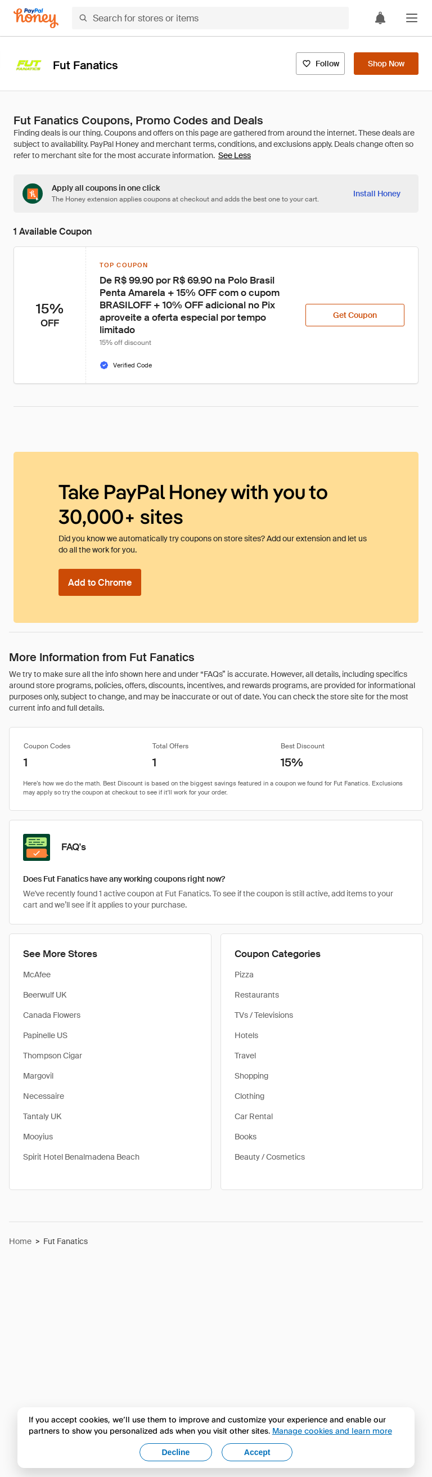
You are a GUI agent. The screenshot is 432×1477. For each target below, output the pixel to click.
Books (245, 1137)
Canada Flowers (51, 1015)
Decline (176, 1452)
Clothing (249, 1096)
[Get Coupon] (354, 315)
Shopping (251, 1076)
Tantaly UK (42, 1116)
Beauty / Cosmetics (270, 1157)
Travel (245, 1055)
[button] (411, 18)
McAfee (37, 974)
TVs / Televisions (264, 1015)
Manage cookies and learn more (332, 1430)
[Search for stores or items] (210, 18)
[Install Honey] (376, 193)
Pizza (244, 974)
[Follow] (320, 63)
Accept (257, 1452)
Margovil (38, 1076)
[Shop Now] (386, 63)
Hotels (246, 1035)
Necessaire (43, 1096)
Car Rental (254, 1116)
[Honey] (36, 18)
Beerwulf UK (44, 995)
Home (20, 1241)
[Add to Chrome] (99, 582)
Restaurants (257, 995)
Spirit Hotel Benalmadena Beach (81, 1157)
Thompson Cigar (52, 1055)
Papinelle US (45, 1035)
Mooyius (38, 1137)
